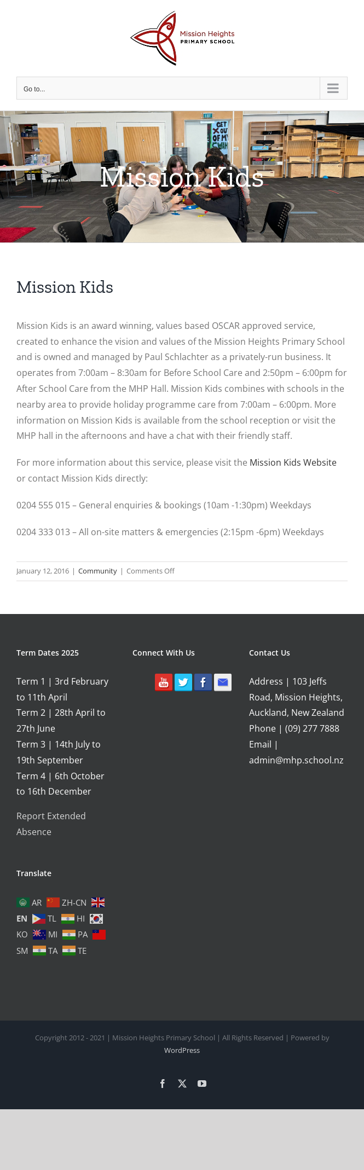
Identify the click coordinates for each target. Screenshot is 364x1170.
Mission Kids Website (293, 462)
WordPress (182, 1050)
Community (97, 571)
